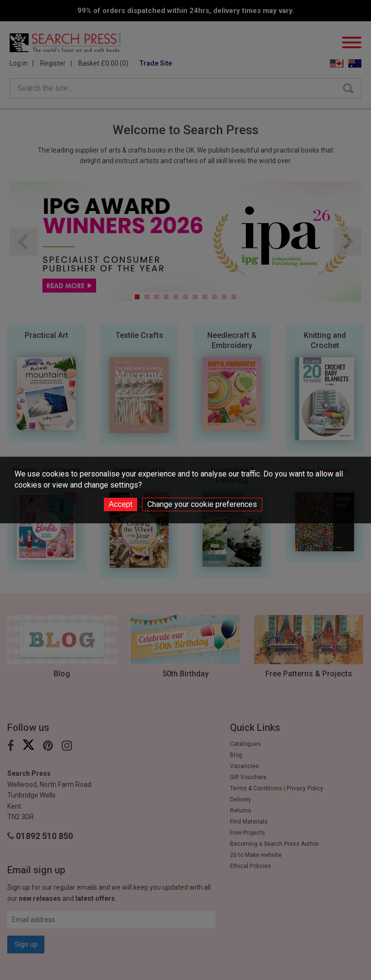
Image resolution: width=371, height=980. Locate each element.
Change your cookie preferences (202, 504)
